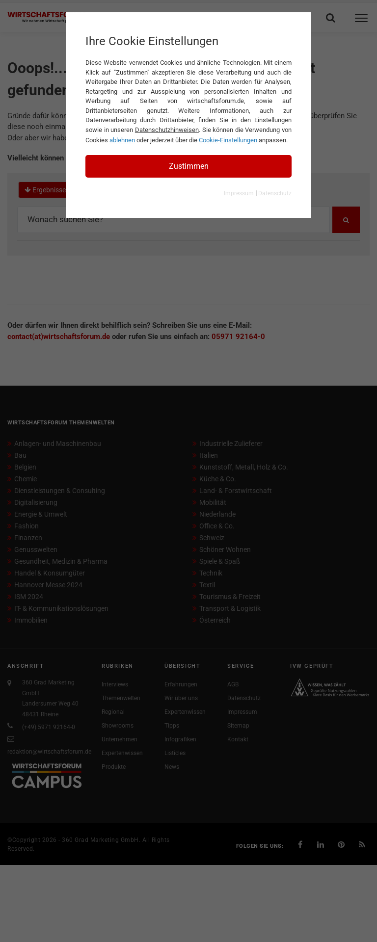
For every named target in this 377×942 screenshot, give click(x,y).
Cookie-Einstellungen (228, 140)
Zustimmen (189, 166)
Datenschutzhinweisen (167, 129)
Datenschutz (275, 193)
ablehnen (122, 140)
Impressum (239, 193)
